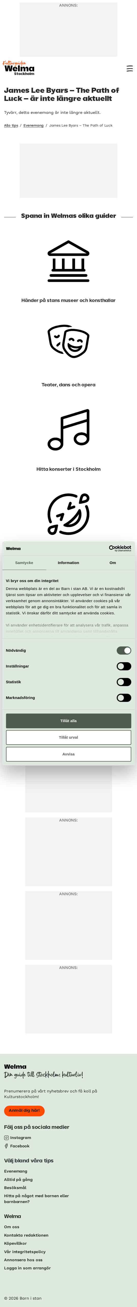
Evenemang (33, 125)
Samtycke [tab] (24, 562)
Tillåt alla (68, 721)
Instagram (20, 1137)
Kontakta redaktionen (26, 1235)
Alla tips (11, 125)
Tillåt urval (68, 737)
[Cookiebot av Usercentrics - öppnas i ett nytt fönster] (108, 548)
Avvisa (69, 754)
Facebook (20, 1146)
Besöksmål (15, 1187)
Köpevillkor (15, 1243)
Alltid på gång (18, 1179)
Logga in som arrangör (27, 1268)
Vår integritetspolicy (25, 1251)
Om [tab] (113, 562)
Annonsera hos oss (23, 1259)
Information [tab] (68, 562)
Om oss (11, 1226)
